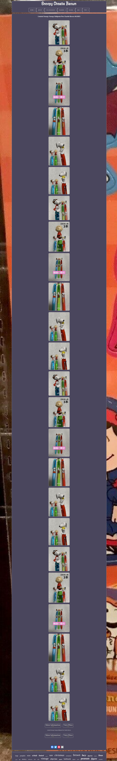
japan (74, 759)
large (16, 756)
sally (38, 759)
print (78, 759)
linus (100, 755)
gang (16, 759)
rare (51, 755)
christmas (59, 755)
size (35, 759)
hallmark (67, 759)
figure (94, 758)
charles (53, 759)
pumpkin (22, 756)
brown (76, 755)
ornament (68, 756)
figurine (90, 756)
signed (60, 759)
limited (41, 756)
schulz (34, 755)
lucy (84, 755)
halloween (30, 759)
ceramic (101, 759)
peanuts (85, 758)
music (95, 756)
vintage (45, 758)
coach (46, 756)
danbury (24, 759)
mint (28, 755)
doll (19, 759)
